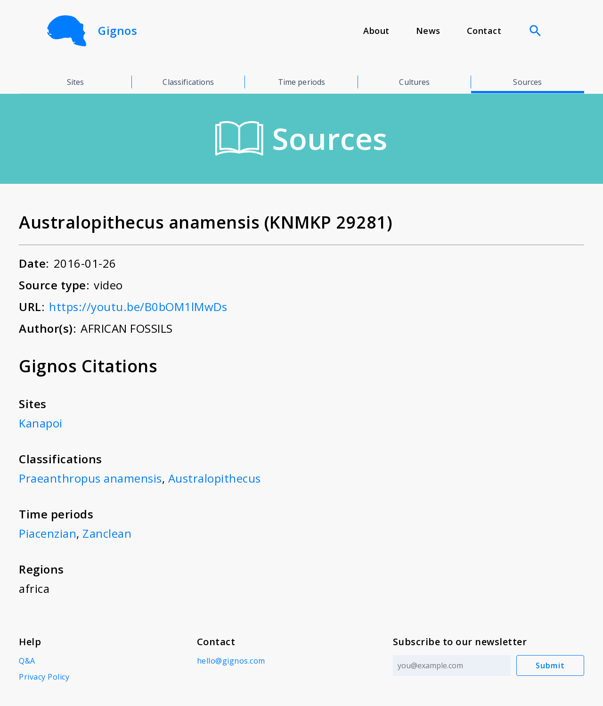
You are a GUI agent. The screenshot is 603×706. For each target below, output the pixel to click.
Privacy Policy (44, 677)
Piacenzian (47, 533)
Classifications (188, 82)
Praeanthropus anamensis (90, 478)
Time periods (302, 82)
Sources (527, 82)
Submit (550, 665)
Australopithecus (214, 478)
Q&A (27, 661)
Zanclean (106, 533)
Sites (75, 82)
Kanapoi (41, 423)
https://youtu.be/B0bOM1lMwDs (138, 306)
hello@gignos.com (231, 661)
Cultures (414, 82)
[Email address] (452, 665)
